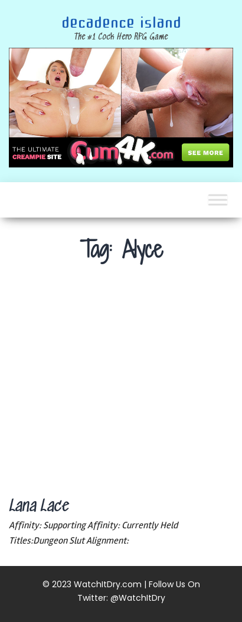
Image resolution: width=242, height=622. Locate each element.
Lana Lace (38, 507)
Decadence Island (121, 23)
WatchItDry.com (108, 584)
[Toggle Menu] (217, 199)
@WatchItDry (137, 598)
